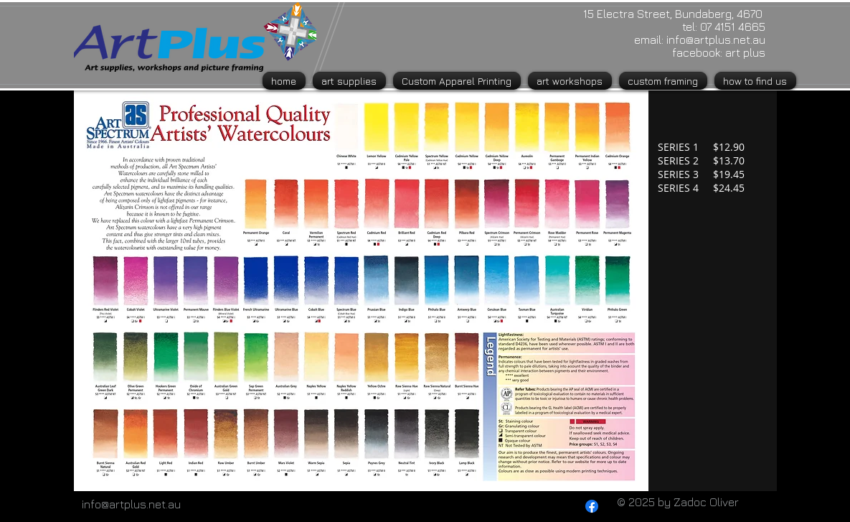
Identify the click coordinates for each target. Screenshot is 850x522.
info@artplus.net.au (715, 39)
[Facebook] (591, 506)
